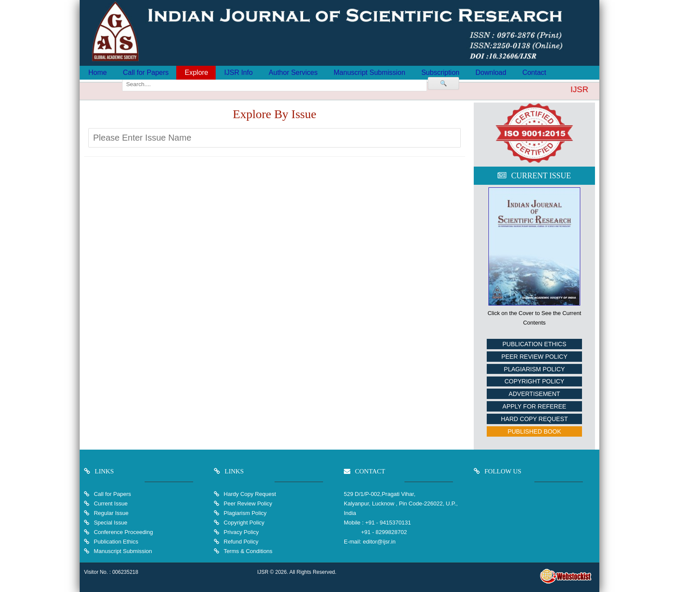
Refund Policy (240, 541)
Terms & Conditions (247, 551)
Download (490, 72)
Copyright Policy (534, 381)
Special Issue (110, 522)
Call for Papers (146, 72)
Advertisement (534, 393)
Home (97, 72)
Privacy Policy (240, 532)
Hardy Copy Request (249, 494)
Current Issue (111, 503)
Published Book (534, 431)
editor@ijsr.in (379, 541)
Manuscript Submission (369, 72)
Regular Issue (111, 513)
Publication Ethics (534, 344)
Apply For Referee (534, 406)
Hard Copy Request (534, 418)
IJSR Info (238, 72)
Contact (534, 72)
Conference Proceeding (123, 532)
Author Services (293, 72)
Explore (196, 72)
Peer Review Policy (534, 356)
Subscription (440, 72)
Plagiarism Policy (534, 369)
